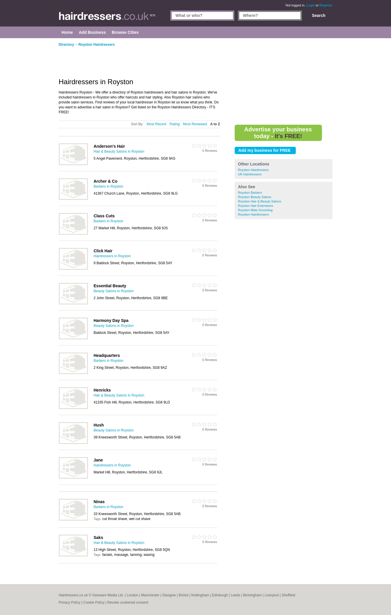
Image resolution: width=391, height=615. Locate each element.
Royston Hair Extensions (255, 205)
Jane (98, 460)
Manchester (150, 595)
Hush (99, 425)
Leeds (235, 595)
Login (310, 5)
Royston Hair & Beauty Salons (259, 201)
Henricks (102, 390)
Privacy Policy (70, 602)
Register (325, 5)
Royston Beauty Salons (254, 197)
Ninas (99, 501)
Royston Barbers (250, 192)
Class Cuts (104, 216)
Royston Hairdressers (253, 170)
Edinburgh (220, 595)
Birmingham (252, 595)
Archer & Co (106, 181)
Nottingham (200, 595)
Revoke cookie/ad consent (127, 602)
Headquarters (107, 355)
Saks (98, 537)
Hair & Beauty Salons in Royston (119, 151)
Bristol (183, 595)
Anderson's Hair (109, 146)
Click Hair (103, 251)
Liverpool (272, 595)
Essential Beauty (110, 285)
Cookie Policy (94, 602)
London (132, 595)
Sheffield (288, 595)
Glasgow (169, 595)
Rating (175, 124)
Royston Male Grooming (255, 210)
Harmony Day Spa (111, 320)
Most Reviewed (195, 124)
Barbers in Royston (108, 186)
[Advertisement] (283, 81)
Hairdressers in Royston (112, 256)
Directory (66, 45)
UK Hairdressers (250, 174)
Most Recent (156, 124)
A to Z (215, 124)
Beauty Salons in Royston (114, 291)
